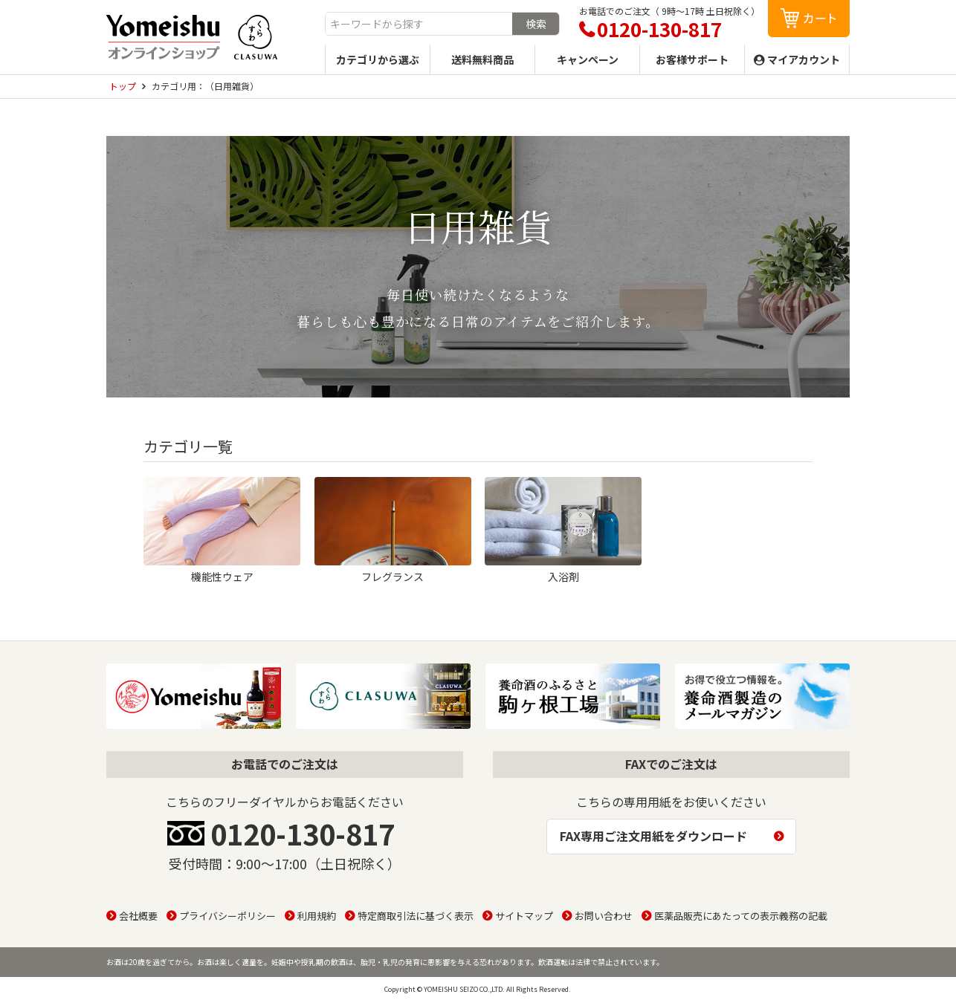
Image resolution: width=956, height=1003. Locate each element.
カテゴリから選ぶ (377, 59)
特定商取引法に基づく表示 (416, 916)
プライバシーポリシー (227, 916)
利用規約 (316, 916)
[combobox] (419, 24)
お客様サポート (692, 59)
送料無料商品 (482, 59)
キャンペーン (588, 59)
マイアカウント (803, 59)
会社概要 (138, 916)
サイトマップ (524, 916)
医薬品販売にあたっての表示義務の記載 (740, 916)
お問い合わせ (604, 916)
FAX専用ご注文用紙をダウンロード (653, 836)
